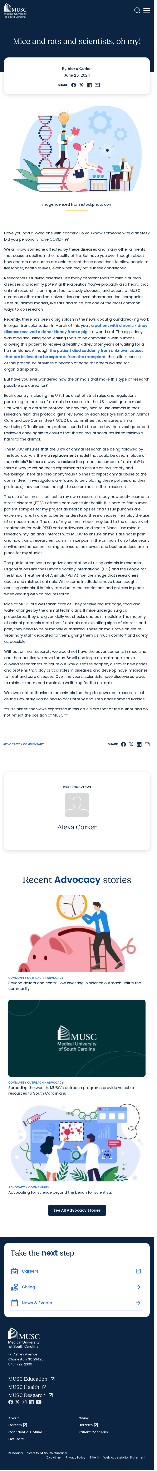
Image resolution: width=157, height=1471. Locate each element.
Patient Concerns (93, 1432)
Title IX (94, 1457)
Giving (84, 1418)
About (13, 1418)
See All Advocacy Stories (77, 1210)
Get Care (16, 1439)
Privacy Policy (75, 1457)
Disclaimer (54, 1457)
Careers (18, 1425)
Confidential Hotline (25, 1432)
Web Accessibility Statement (124, 1457)
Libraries (88, 1425)
